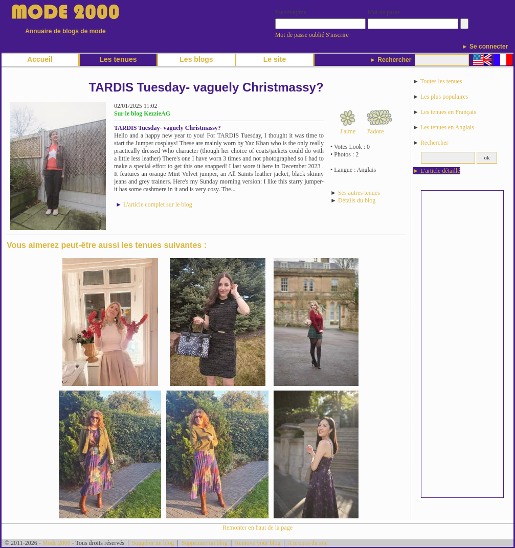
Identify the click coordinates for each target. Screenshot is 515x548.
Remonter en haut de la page (257, 527)
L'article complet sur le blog (157, 204)
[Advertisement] (462, 344)
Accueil (40, 59)
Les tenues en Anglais (447, 127)
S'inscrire (337, 34)
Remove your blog (257, 542)
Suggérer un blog (153, 542)
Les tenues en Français (448, 112)
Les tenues (118, 59)
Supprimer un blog (205, 542)
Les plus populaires (444, 96)
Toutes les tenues (441, 81)
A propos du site (307, 542)
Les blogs (196, 59)
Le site (274, 59)
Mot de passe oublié (299, 34)
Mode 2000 (56, 542)
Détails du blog (356, 200)
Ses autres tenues (359, 192)
